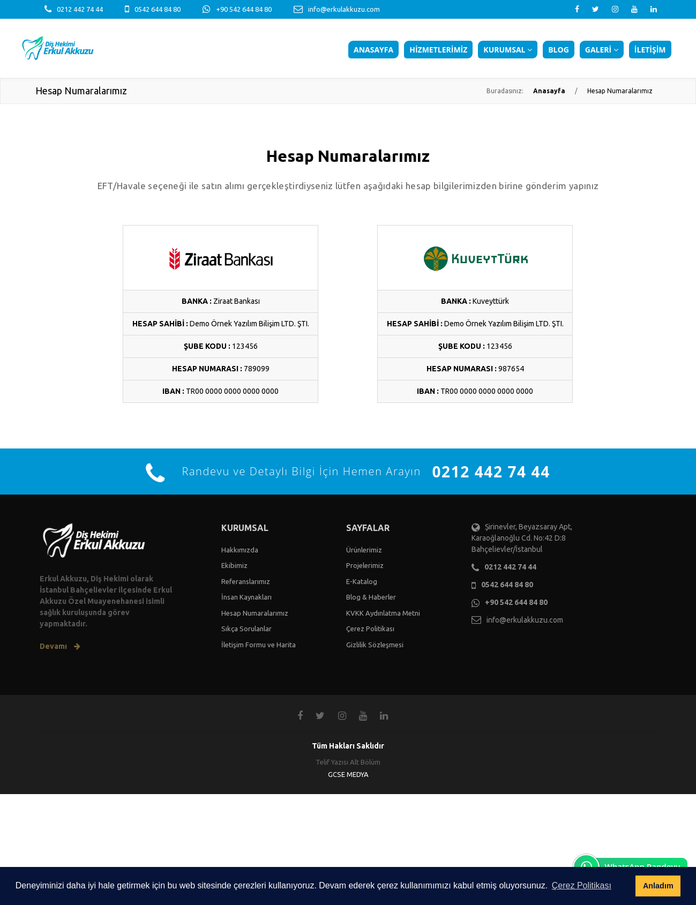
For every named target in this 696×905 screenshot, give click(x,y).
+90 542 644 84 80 (244, 9)
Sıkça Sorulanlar (246, 628)
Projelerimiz (365, 565)
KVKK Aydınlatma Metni (383, 613)
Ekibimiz (234, 565)
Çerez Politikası (370, 628)
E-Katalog (361, 581)
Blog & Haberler (371, 597)
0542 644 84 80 (157, 9)
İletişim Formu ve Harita (258, 644)
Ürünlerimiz (364, 550)
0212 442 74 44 (80, 9)
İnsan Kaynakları (246, 597)
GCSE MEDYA (348, 774)
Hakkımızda (239, 550)
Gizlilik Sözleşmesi (374, 644)
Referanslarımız (245, 581)
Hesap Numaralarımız (254, 613)
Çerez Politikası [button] (581, 885)
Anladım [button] (658, 885)
